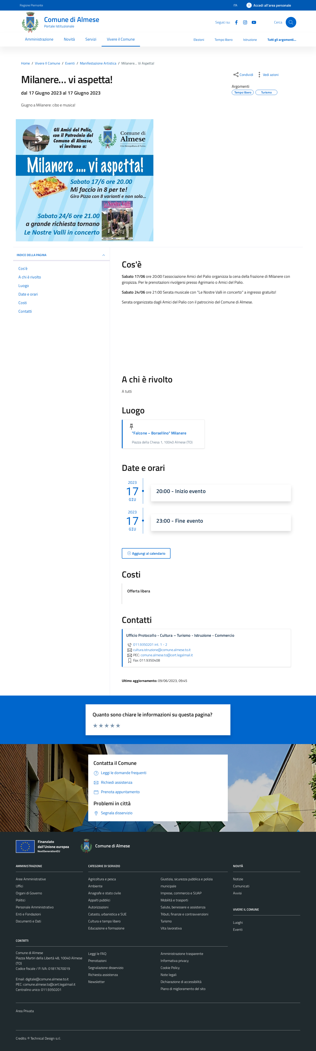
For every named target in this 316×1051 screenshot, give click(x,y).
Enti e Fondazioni (28, 914)
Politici (20, 900)
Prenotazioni (97, 960)
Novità (69, 39)
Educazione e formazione (106, 928)
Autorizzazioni (98, 907)
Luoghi (238, 922)
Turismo (166, 921)
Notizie (238, 879)
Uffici (19, 886)
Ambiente (95, 886)
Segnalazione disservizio (105, 967)
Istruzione (250, 39)
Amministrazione (39, 39)
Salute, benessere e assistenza (183, 907)
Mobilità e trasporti (174, 900)
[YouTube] (252, 22)
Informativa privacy (175, 960)
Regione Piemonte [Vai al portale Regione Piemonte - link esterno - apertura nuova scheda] (31, 5)
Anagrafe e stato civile (104, 893)
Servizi (90, 39)
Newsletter (96, 981)
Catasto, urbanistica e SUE (107, 914)
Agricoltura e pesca (102, 879)
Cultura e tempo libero (104, 921)
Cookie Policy (170, 967)
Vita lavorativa (171, 928)
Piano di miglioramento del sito (183, 988)
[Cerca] (291, 22)
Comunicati (241, 886)
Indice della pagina (61, 255)
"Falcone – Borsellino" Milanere (159, 433)
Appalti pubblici (99, 900)
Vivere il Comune (121, 39)
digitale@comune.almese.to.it (47, 979)
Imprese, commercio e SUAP (181, 893)
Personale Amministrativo (35, 907)
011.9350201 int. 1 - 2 (146, 644)
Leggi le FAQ (97, 953)
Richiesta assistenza (103, 974)
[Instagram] (243, 22)
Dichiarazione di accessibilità (181, 981)
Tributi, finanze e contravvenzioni (184, 914)
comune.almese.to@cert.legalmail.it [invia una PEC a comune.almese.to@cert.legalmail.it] (167, 655)
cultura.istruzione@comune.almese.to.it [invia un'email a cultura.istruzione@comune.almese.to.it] (158, 649)
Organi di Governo (29, 893)
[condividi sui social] (243, 74)
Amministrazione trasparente (182, 953)
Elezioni (199, 39)
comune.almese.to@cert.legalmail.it (49, 984)
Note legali (168, 974)
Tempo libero (224, 39)
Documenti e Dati (28, 921)
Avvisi (237, 893)
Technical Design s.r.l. (46, 1038)
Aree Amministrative (31, 879)
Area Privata (25, 1010)
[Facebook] (234, 22)
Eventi (237, 929)
